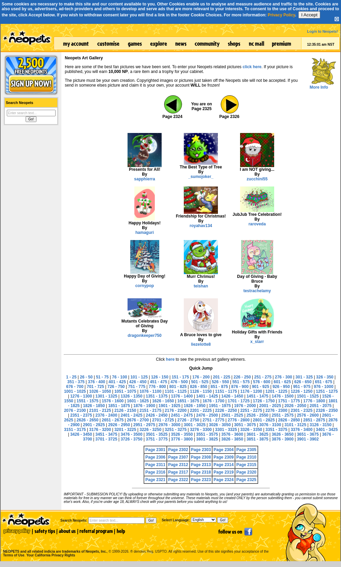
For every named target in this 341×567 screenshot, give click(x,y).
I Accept (309, 14)
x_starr (257, 341)
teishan (201, 286)
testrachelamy (257, 290)
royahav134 (201, 225)
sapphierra (144, 179)
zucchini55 (257, 179)
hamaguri (144, 232)
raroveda (257, 224)
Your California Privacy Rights (50, 555)
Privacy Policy (281, 15)
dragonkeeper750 (144, 335)
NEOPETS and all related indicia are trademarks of (54, 544)
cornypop (144, 285)
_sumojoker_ (200, 176)
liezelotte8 (201, 344)
